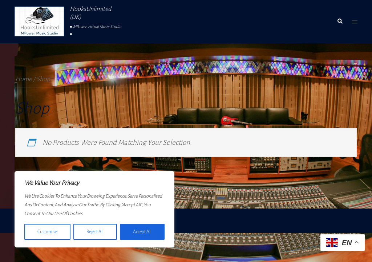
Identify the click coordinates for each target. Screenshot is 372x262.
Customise (47, 231)
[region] (94, 209)
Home (23, 79)
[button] (340, 21)
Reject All (95, 231)
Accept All (142, 231)
